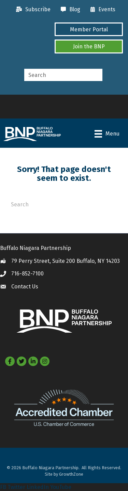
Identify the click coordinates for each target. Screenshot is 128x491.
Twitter (16, 487)
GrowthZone (71, 474)
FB (3, 487)
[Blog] (68, 9)
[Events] (101, 9)
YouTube (60, 487)
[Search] (64, 203)
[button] (89, 29)
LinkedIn (38, 487)
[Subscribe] (32, 9)
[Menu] (107, 134)
